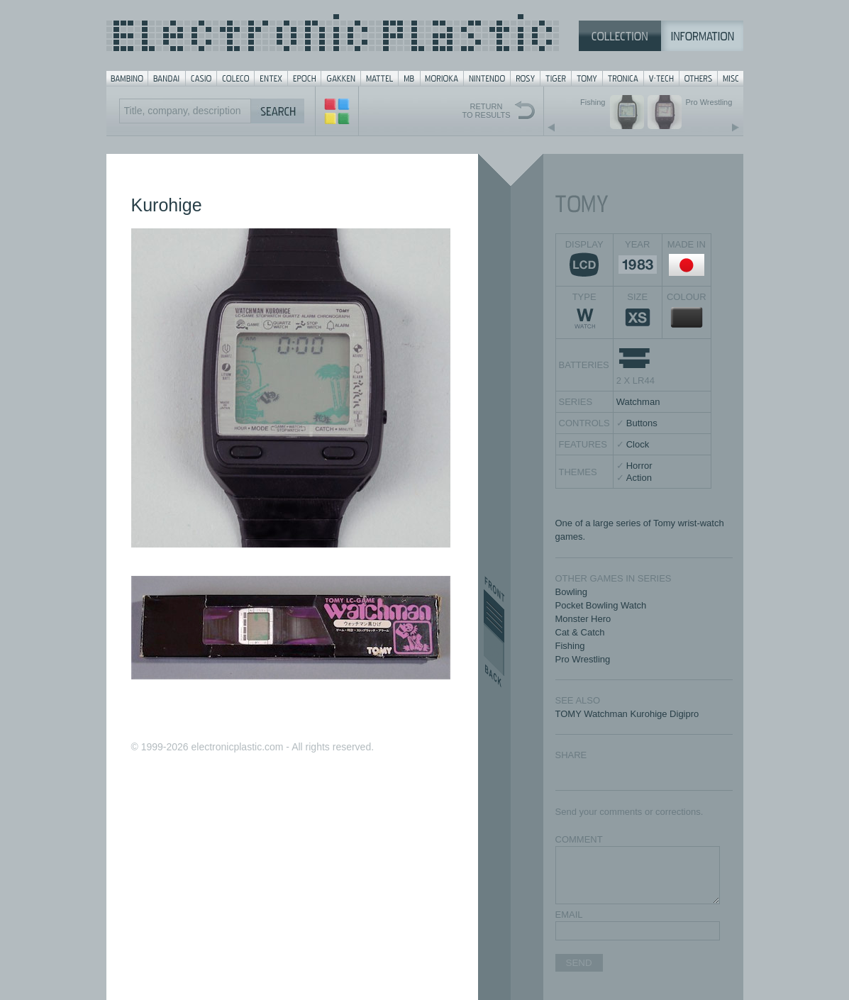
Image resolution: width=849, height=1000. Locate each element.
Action (639, 477)
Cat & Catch (580, 632)
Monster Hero (583, 618)
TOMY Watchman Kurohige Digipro (627, 714)
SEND (579, 962)
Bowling (571, 592)
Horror (639, 465)
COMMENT (579, 839)
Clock (638, 444)
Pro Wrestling (583, 659)
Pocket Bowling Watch (601, 605)
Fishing (570, 645)
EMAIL (569, 914)
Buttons (641, 423)
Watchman (638, 401)
